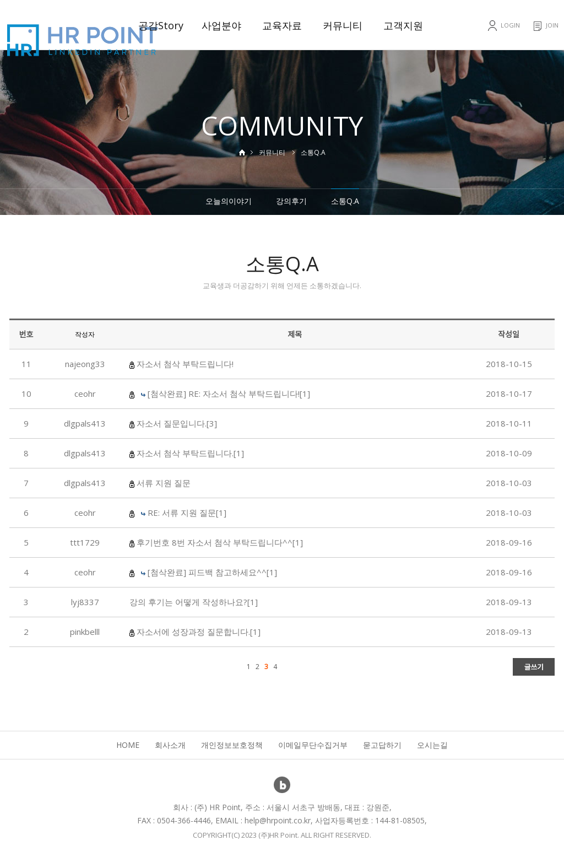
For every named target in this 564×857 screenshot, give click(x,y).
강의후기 (291, 201)
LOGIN (510, 25)
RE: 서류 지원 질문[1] (187, 512)
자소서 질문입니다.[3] (177, 423)
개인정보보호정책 (232, 745)
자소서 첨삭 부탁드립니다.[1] (190, 453)
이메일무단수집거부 (313, 745)
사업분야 (221, 25)
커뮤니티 (342, 25)
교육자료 (282, 25)
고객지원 (403, 25)
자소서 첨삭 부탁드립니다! (185, 363)
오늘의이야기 (228, 201)
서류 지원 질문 (164, 482)
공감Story (160, 25)
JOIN (552, 25)
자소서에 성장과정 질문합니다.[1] (199, 631)
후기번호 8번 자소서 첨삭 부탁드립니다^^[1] (220, 542)
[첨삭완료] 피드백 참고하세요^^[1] (212, 572)
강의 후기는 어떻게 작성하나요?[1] (193, 601)
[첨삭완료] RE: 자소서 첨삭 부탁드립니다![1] (229, 393)
